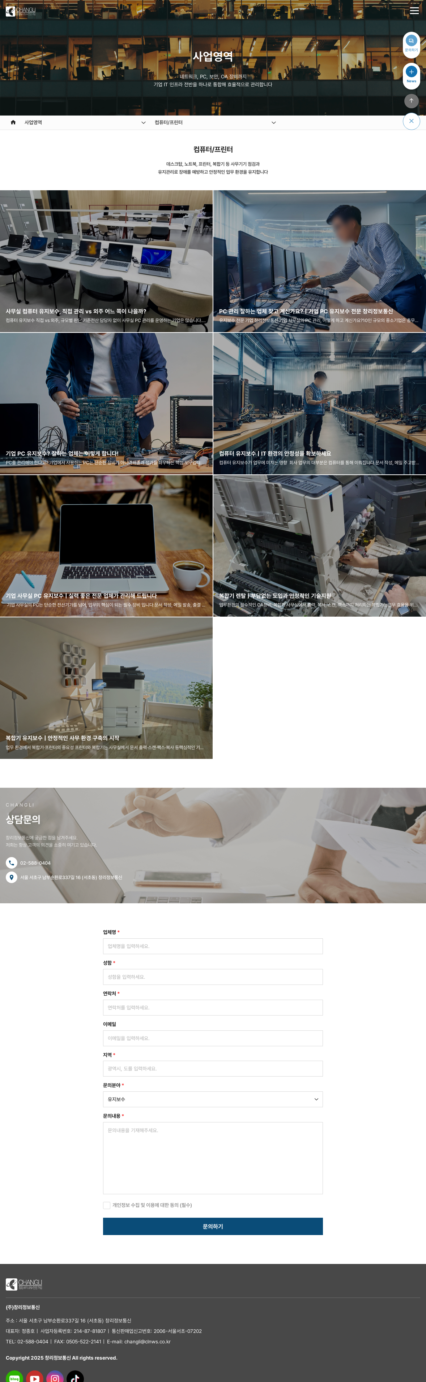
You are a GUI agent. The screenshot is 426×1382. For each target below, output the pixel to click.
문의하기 (213, 1226)
